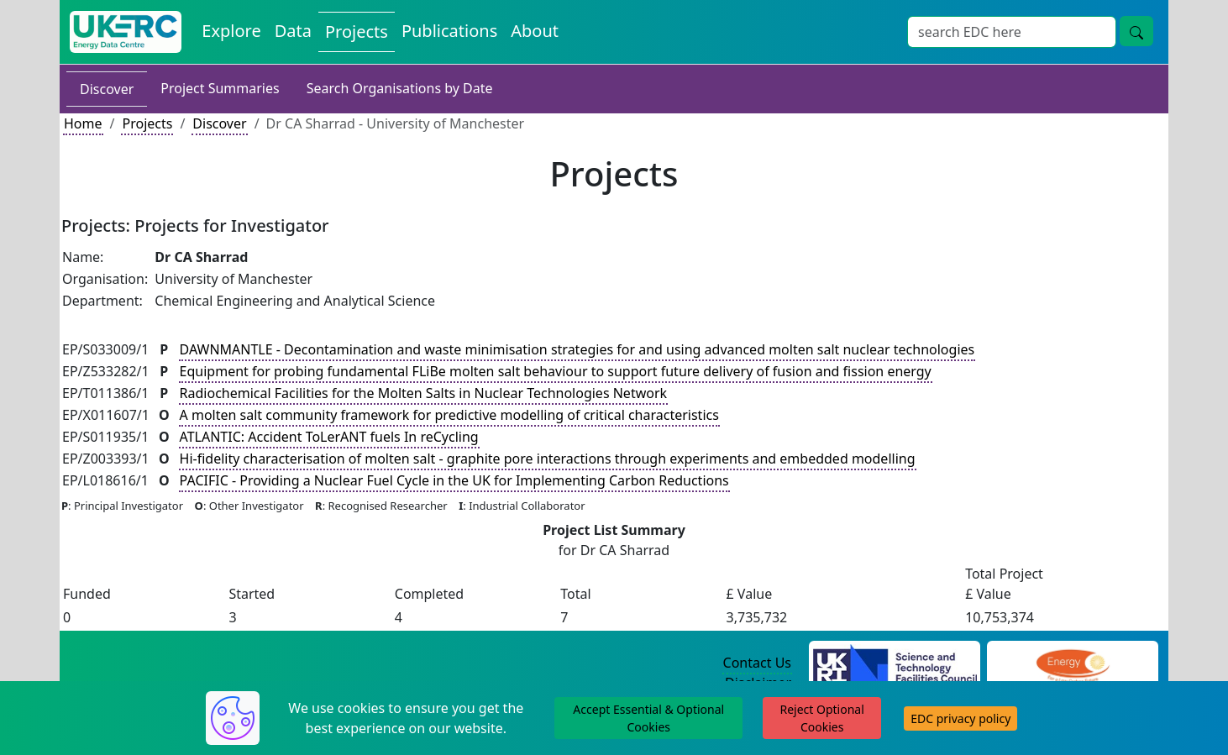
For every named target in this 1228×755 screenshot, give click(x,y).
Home (83, 123)
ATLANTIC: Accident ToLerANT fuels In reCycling (329, 436)
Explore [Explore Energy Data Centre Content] (231, 30)
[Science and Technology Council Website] (895, 663)
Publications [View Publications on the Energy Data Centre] (449, 30)
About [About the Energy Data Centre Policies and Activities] (535, 30)
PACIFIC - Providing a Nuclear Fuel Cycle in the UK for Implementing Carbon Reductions (454, 480)
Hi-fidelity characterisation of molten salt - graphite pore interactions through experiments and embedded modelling (548, 458)
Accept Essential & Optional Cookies (648, 718)
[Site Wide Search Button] (1136, 31)
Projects (147, 123)
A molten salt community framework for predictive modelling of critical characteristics (449, 415)
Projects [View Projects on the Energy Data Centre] (356, 31)
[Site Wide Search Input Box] (1011, 32)
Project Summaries (219, 88)
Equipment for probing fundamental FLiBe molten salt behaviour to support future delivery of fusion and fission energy (555, 371)
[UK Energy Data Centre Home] (125, 32)
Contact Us (757, 662)
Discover (107, 89)
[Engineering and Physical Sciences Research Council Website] (1072, 663)
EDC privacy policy (960, 718)
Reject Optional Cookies (821, 718)
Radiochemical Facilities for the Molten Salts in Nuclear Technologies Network (423, 393)
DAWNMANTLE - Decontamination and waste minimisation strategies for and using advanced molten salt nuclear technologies (577, 349)
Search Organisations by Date (400, 88)
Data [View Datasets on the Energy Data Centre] (293, 30)
